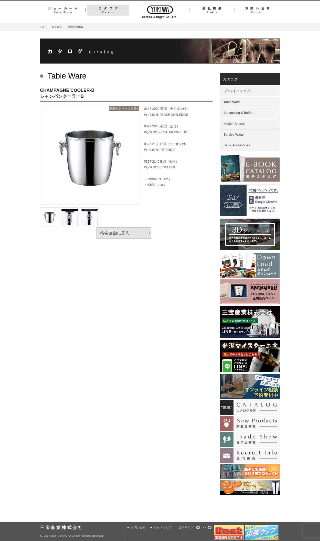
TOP (42, 27)
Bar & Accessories (237, 145)
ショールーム (63, 10)
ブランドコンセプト (238, 91)
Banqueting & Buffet (238, 113)
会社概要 (211, 10)
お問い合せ (257, 10)
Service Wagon (235, 134)
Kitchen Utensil (234, 124)
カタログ (108, 10)
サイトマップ (163, 527)
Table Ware (232, 102)
